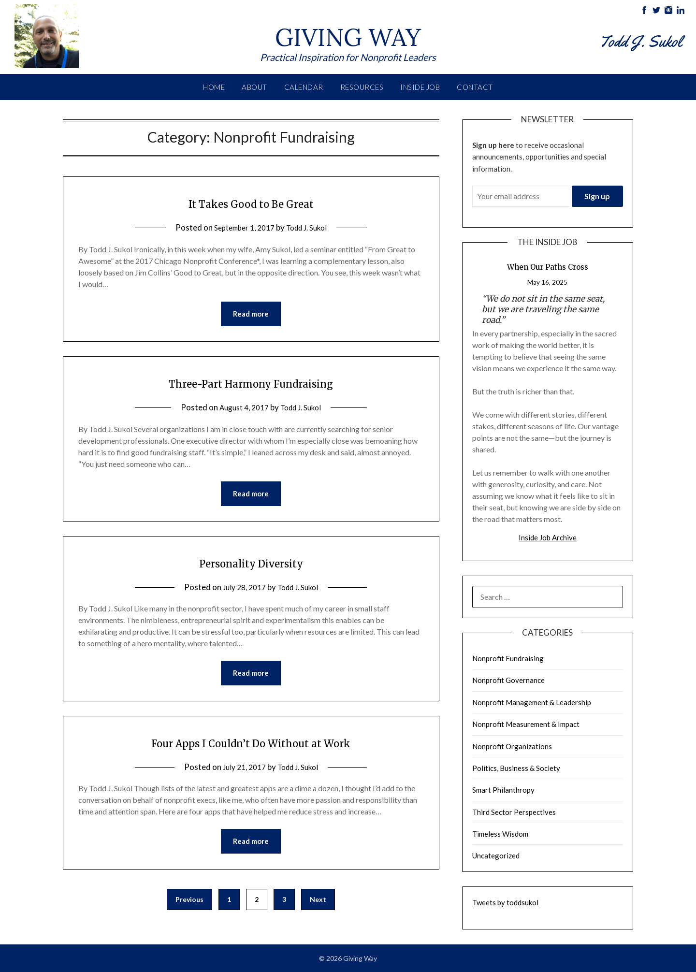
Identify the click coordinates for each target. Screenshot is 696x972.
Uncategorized (496, 855)
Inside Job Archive (548, 537)
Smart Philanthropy (503, 789)
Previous (189, 905)
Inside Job (420, 87)
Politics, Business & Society (516, 768)
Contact (475, 87)
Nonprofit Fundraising (508, 658)
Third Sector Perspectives (514, 812)
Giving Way (347, 33)
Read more (251, 314)
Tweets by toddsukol (505, 902)
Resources (362, 87)
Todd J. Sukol (310, 227)
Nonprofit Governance (508, 680)
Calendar (303, 87)
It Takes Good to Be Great (251, 202)
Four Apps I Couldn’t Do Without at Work (251, 746)
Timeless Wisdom (500, 833)
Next (318, 905)
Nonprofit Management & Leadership (531, 702)
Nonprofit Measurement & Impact (526, 724)
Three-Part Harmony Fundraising (251, 384)
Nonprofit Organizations (512, 746)
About (254, 87)
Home (214, 87)
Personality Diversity (250, 565)
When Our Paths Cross (547, 267)
